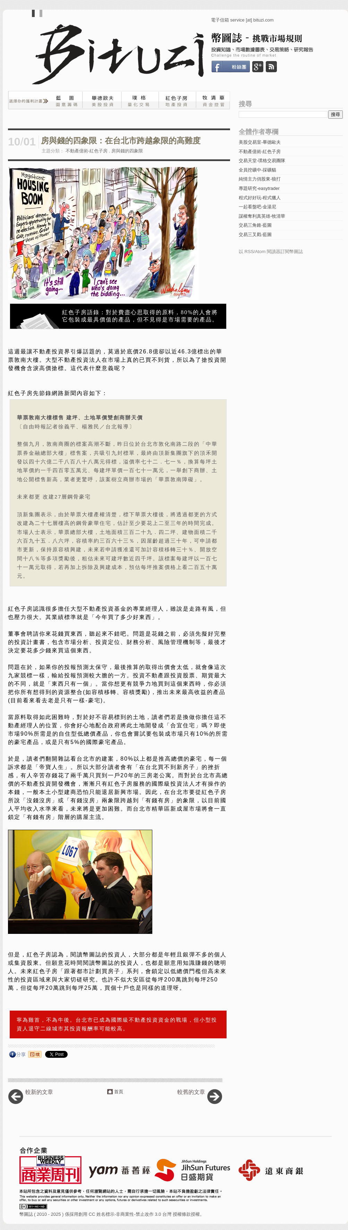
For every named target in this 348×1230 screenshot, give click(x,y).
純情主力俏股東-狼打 (260, 179)
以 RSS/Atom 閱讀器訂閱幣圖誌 (271, 251)
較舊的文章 (191, 1092)
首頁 (118, 1091)
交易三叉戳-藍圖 (255, 234)
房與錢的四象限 (127, 150)
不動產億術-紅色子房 (87, 150)
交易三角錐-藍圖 (255, 225)
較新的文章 (39, 1092)
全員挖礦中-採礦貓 (257, 170)
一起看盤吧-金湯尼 (257, 206)
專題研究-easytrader (259, 188)
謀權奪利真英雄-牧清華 (262, 216)
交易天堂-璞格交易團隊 (262, 160)
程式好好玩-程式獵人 (260, 197)
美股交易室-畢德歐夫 (260, 142)
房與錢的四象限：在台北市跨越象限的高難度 (121, 140)
